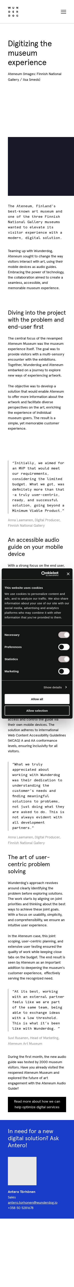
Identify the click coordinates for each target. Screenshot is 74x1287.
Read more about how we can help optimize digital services (37, 1104)
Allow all (37, 699)
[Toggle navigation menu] (63, 12)
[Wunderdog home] (13, 12)
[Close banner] (68, 574)
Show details (53, 687)
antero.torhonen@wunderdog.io (32, 1202)
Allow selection (37, 710)
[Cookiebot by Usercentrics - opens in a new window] (43, 573)
